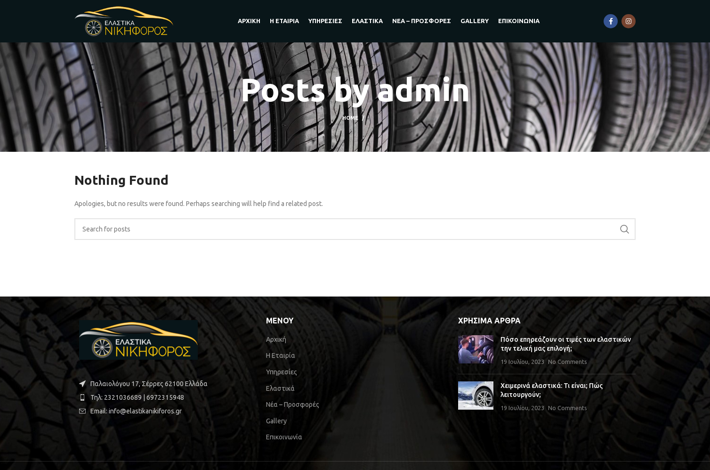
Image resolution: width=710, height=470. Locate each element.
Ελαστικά (280, 388)
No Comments (567, 361)
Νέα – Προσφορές (292, 404)
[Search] (355, 229)
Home (350, 118)
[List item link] (163, 397)
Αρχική (276, 339)
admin (423, 89)
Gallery (276, 421)
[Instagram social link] (628, 21)
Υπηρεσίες (281, 372)
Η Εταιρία (280, 355)
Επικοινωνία (284, 437)
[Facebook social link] (611, 21)
